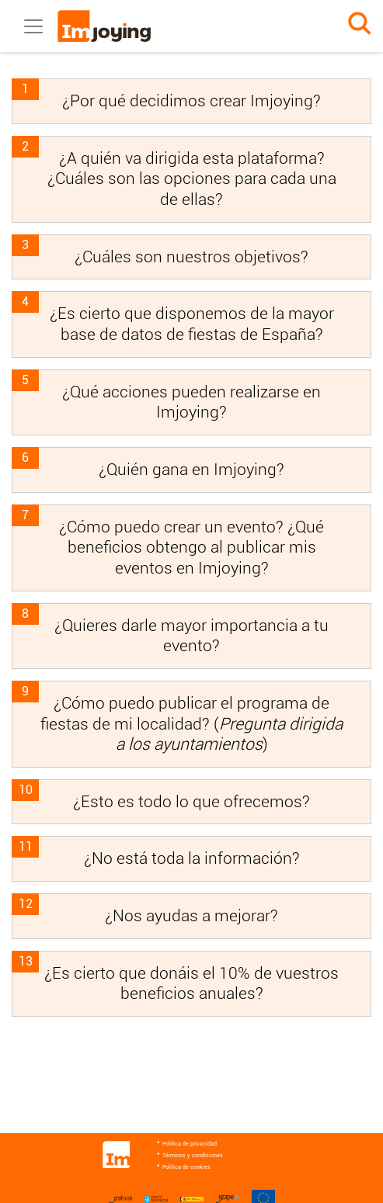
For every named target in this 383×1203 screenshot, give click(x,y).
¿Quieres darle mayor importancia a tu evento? (191, 635)
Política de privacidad (189, 1144)
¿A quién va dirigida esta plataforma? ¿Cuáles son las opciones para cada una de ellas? (191, 178)
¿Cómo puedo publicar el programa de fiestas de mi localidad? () (191, 723)
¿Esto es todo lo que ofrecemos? (191, 801)
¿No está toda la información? (192, 858)
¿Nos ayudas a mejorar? (191, 915)
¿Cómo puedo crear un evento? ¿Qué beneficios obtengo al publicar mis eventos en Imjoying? (191, 547)
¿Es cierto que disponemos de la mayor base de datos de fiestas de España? (192, 323)
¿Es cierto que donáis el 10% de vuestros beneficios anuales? (191, 983)
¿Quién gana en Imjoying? (191, 469)
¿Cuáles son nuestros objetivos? (191, 256)
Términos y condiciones (192, 1156)
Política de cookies (186, 1167)
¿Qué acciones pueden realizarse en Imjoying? (191, 402)
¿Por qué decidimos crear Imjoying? (191, 100)
